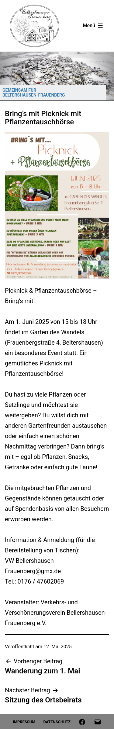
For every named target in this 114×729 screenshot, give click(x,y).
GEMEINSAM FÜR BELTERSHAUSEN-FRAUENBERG (33, 92)
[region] (57, 76)
